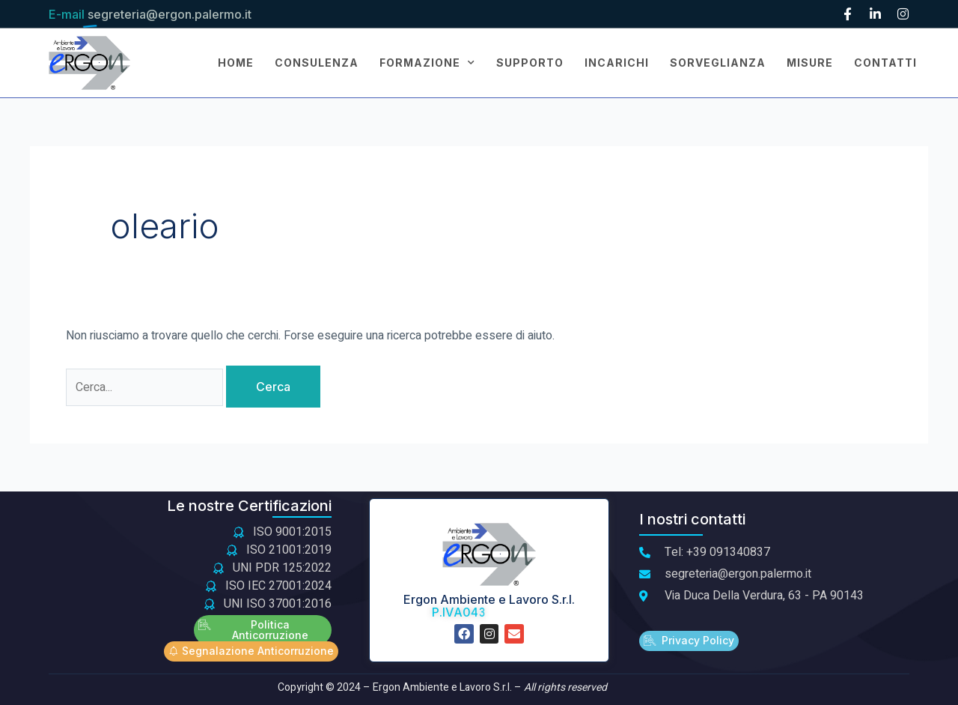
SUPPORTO (530, 62)
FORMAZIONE (427, 63)
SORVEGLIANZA (718, 62)
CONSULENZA (317, 62)
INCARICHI (617, 62)
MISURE (810, 62)
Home (236, 62)
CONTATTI (885, 62)
